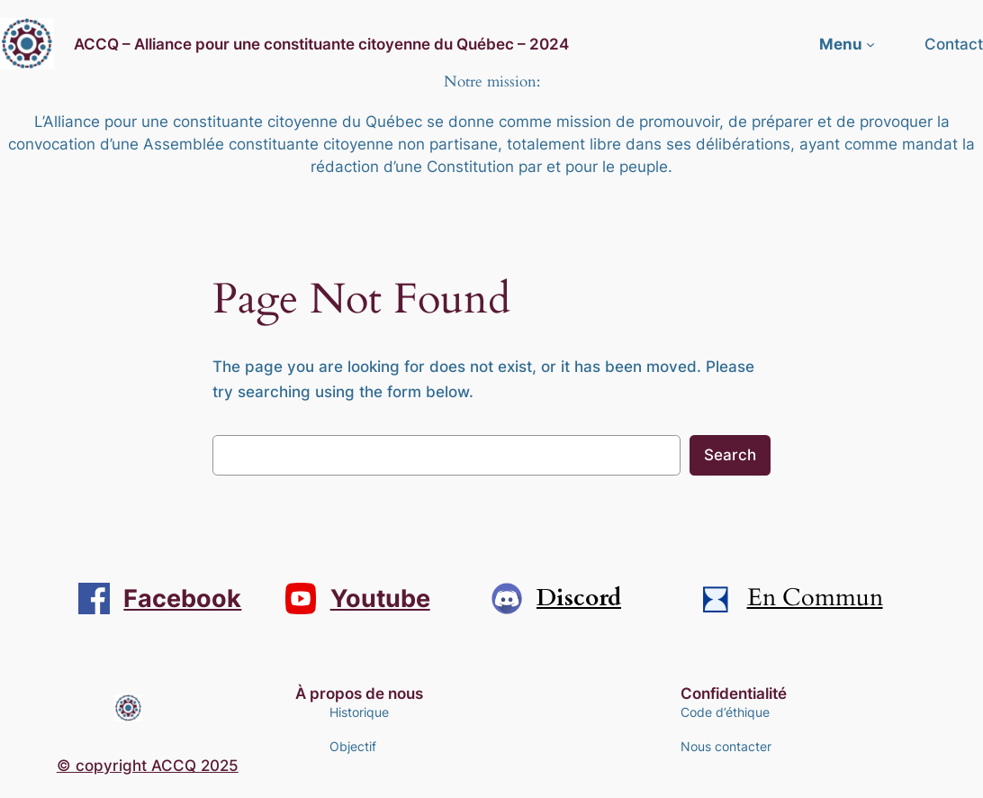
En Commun (815, 598)
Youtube (380, 598)
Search (730, 455)
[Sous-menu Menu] (870, 44)
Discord (579, 598)
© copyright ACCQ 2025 (148, 766)
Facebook (182, 598)
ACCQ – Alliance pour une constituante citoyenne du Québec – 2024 (321, 43)
